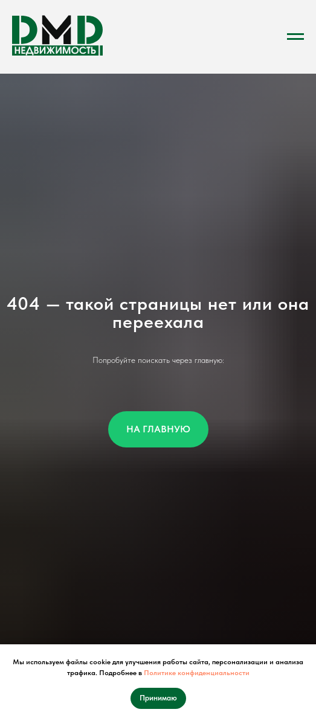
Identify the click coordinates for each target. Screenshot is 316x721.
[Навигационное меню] (295, 36)
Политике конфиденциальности (197, 672)
